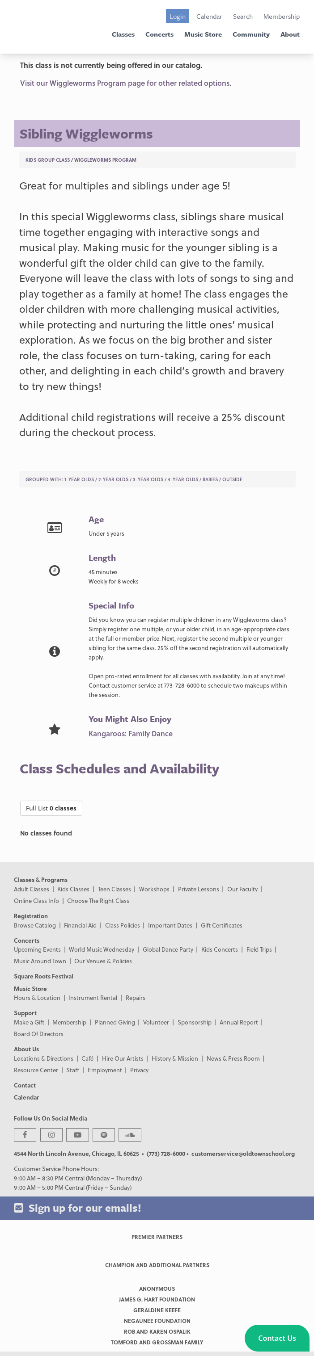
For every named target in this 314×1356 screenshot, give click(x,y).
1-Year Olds (79, 479)
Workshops (154, 889)
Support (25, 1012)
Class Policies (122, 925)
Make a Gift (29, 1022)
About (290, 34)
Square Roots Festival (43, 976)
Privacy (139, 1070)
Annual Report (239, 1022)
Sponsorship (195, 1022)
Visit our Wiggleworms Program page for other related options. (125, 83)
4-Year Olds (183, 479)
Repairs (135, 997)
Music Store (203, 34)
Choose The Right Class (98, 900)
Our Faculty (242, 889)
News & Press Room (233, 1058)
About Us (26, 1049)
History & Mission (175, 1058)
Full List (51, 808)
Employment (105, 1070)
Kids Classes (73, 889)
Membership (281, 16)
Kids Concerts (219, 949)
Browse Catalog (35, 925)
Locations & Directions (43, 1058)
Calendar (209, 16)
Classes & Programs (41, 879)
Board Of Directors (39, 1033)
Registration (31, 915)
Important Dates (170, 925)
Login (178, 16)
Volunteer (156, 1022)
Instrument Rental (92, 997)
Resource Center (36, 1070)
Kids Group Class (47, 159)
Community (251, 34)
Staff (72, 1070)
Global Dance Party (168, 949)
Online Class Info (36, 900)
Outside (232, 479)
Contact (25, 1085)
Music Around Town (40, 961)
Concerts (159, 34)
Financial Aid (80, 925)
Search (243, 16)
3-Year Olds (148, 479)
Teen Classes (114, 889)
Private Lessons (198, 889)
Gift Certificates (221, 925)
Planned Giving (115, 1022)
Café (87, 1058)
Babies (210, 479)
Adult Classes (31, 889)
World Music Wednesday (101, 949)
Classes (123, 34)
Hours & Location (37, 997)
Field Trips (259, 949)
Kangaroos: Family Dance (131, 733)
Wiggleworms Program (105, 159)
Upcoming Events (37, 949)
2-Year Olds (113, 479)
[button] (277, 1338)
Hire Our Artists (123, 1058)
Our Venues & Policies (103, 961)
